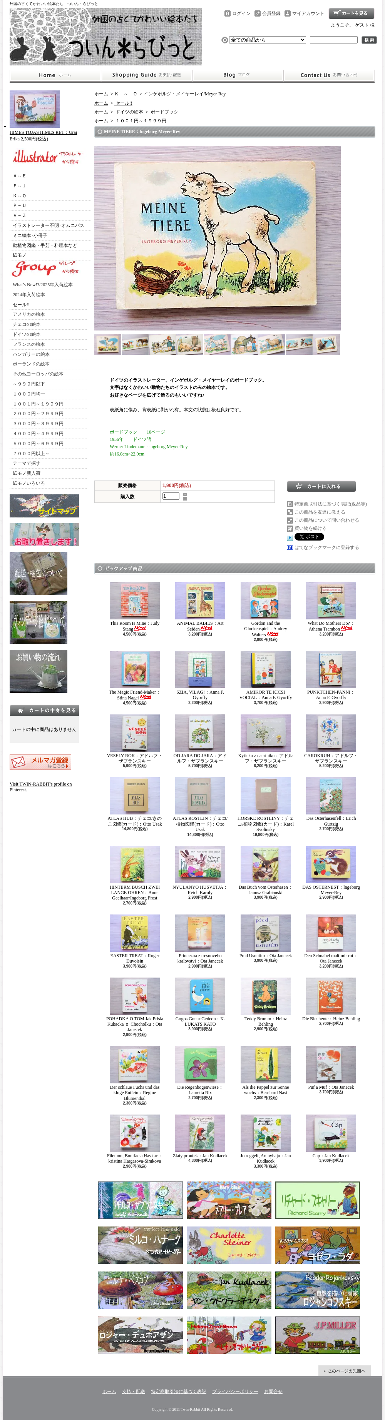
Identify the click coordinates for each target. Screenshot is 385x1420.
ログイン (241, 13)
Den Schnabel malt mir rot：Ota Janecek (331, 939)
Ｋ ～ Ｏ (125, 94)
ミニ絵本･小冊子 (30, 235)
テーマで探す (26, 463)
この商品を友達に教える (320, 512)
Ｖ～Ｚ (20, 215)
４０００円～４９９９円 (38, 433)
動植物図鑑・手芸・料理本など (45, 245)
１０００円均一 (29, 394)
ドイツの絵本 (26, 334)
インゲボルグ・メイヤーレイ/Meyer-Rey (185, 94)
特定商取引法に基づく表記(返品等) (331, 504)
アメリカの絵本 (29, 314)
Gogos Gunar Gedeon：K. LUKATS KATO (200, 1002)
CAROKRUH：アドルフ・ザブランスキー (331, 739)
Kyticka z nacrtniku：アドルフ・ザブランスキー (265, 739)
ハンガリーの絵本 (31, 354)
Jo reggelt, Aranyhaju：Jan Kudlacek (266, 1139)
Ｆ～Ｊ (20, 186)
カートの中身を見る (44, 710)
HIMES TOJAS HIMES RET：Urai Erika (43, 132)
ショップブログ (238, 75)
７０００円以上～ (31, 453)
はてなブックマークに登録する (327, 547)
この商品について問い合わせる (327, 520)
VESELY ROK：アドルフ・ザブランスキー (135, 739)
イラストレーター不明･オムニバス (48, 225)
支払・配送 (133, 1391)
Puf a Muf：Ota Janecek (331, 1068)
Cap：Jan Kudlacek (331, 1136)
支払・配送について (146, 75)
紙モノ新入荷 (26, 473)
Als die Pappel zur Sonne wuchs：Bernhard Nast (266, 1070)
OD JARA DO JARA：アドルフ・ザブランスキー (200, 739)
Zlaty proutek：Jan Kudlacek (200, 1136)
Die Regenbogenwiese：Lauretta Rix (200, 1070)
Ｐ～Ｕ (20, 205)
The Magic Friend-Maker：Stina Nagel (135, 676)
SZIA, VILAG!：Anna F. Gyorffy (200, 675)
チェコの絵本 (26, 324)
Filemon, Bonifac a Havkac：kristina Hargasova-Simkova (134, 1139)
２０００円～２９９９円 (38, 413)
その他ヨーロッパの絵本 (38, 374)
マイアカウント (308, 13)
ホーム (55, 75)
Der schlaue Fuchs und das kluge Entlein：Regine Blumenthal (135, 1073)
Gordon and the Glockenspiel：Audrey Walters (266, 609)
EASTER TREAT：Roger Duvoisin (135, 939)
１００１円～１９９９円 (38, 404)
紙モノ (20, 255)
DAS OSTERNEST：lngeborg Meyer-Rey (331, 870)
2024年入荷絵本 (29, 294)
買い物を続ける (311, 528)
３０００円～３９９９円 (38, 423)
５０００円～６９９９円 (38, 443)
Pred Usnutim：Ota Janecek (265, 936)
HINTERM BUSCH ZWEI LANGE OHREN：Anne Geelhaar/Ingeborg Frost (135, 873)
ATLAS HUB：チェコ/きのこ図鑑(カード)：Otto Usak (134, 801)
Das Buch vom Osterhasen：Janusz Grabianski (266, 870)
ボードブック (163, 112)
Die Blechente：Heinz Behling (331, 999)
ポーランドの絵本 (31, 364)
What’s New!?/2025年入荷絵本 (43, 284)
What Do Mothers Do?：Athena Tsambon (331, 607)
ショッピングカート (351, 13)
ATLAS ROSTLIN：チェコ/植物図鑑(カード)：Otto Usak (200, 804)
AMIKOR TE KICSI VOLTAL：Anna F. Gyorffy (265, 675)
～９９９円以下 (29, 384)
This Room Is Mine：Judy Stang (135, 607)
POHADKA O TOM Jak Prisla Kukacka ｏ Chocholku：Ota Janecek (134, 1005)
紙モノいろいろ (29, 483)
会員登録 (271, 13)
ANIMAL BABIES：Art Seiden (200, 607)
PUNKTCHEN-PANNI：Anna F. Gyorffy (331, 675)
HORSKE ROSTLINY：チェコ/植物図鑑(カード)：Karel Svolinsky (266, 804)
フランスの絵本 (29, 344)
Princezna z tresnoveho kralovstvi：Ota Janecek (200, 939)
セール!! (21, 304)
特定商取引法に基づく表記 (178, 1391)
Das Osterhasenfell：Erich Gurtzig (331, 801)
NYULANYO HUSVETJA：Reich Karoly (200, 870)
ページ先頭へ (344, 1370)
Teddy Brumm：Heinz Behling (266, 1002)
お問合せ (329, 75)
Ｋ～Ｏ (20, 196)
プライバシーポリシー (235, 1391)
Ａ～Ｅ (20, 176)
